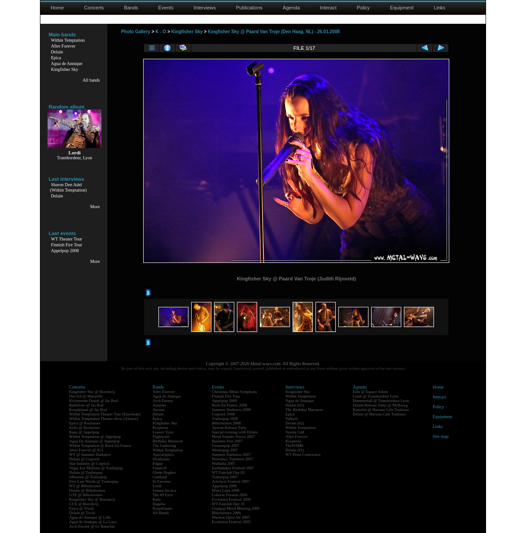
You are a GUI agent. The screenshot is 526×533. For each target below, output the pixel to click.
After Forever (63, 46)
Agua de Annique (67, 63)
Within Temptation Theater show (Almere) (103, 418)
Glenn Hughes (164, 472)
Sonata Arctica (164, 490)
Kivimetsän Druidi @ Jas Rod (93, 400)
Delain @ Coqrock (84, 459)
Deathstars (161, 459)
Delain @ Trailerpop (85, 472)
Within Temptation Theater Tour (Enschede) (104, 414)
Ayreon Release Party (229, 427)
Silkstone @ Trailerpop (88, 477)
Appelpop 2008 (65, 250)
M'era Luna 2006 (226, 490)
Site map (440, 436)
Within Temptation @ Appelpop (95, 436)
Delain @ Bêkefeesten (87, 490)
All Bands (161, 513)
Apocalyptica (163, 454)
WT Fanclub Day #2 (228, 472)
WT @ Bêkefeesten (85, 486)
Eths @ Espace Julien (370, 391)
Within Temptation (68, 40)
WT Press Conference (303, 454)
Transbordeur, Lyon (74, 157)
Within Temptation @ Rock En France (100, 445)
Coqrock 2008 (223, 414)
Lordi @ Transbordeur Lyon (376, 396)
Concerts (94, 7)
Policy (363, 7)
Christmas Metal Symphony (234, 391)
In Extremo (162, 481)
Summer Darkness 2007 (231, 454)
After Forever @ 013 (86, 450)
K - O (160, 31)
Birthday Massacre (168, 441)
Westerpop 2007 (225, 450)
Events (166, 7)
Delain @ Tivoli (82, 513)
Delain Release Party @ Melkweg (380, 405)
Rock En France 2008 (229, 405)
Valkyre (291, 418)
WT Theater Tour (66, 238)
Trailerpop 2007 (225, 477)
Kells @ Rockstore (84, 427)
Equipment (402, 7)
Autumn (159, 405)
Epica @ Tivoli (81, 508)
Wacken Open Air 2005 (231, 517)
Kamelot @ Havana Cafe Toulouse (381, 409)
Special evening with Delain (235, 432)
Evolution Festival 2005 (231, 522)
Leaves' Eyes (163, 432)
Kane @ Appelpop (84, 432)
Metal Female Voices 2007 (233, 436)
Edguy (158, 463)
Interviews (204, 7)
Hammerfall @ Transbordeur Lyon (381, 400)
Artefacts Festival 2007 (231, 481)
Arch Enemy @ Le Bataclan (92, 526)
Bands (131, 7)
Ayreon (158, 409)
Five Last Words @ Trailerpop (93, 481)
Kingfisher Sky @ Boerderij (92, 391)
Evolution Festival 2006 (231, 499)
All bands (91, 80)
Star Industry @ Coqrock (89, 463)
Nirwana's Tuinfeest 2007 (232, 459)
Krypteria (160, 427)
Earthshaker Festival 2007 (233, 468)
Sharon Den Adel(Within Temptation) (68, 187)
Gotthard (160, 477)
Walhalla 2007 (223, 463)
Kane (157, 499)
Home (57, 7)
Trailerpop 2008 (225, 418)
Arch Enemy (163, 400)
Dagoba (159, 504)
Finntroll (160, 468)
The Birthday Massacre (304, 409)
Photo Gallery (135, 31)
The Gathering (164, 445)
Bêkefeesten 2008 (226, 423)
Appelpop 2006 (224, 486)
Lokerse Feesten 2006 (229, 495)
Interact (328, 7)
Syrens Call (294, 432)
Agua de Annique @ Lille (90, 517)
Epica (56, 57)
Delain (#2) (294, 423)
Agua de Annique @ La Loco (93, 522)
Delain (57, 51)
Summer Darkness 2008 (231, 409)
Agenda (291, 7)
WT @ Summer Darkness (90, 454)
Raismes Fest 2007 (227, 441)
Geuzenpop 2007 (225, 445)
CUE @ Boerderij (83, 504)
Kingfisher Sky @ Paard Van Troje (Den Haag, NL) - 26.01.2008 (274, 31)
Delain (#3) (294, 405)
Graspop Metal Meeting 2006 (235, 508)
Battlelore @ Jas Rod (86, 405)
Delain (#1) (294, 450)
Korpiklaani (162, 508)
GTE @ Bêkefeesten (85, 495)
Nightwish (161, 436)
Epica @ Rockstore (85, 423)
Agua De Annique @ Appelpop (94, 441)
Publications (249, 7)
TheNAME (294, 445)
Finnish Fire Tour (67, 244)
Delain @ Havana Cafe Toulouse (379, 414)
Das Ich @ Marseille (86, 396)
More (95, 206)
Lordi (157, 486)
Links (440, 7)
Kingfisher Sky (65, 69)
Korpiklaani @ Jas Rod (88, 409)
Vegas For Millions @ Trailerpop (96, 468)
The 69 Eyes (163, 495)
